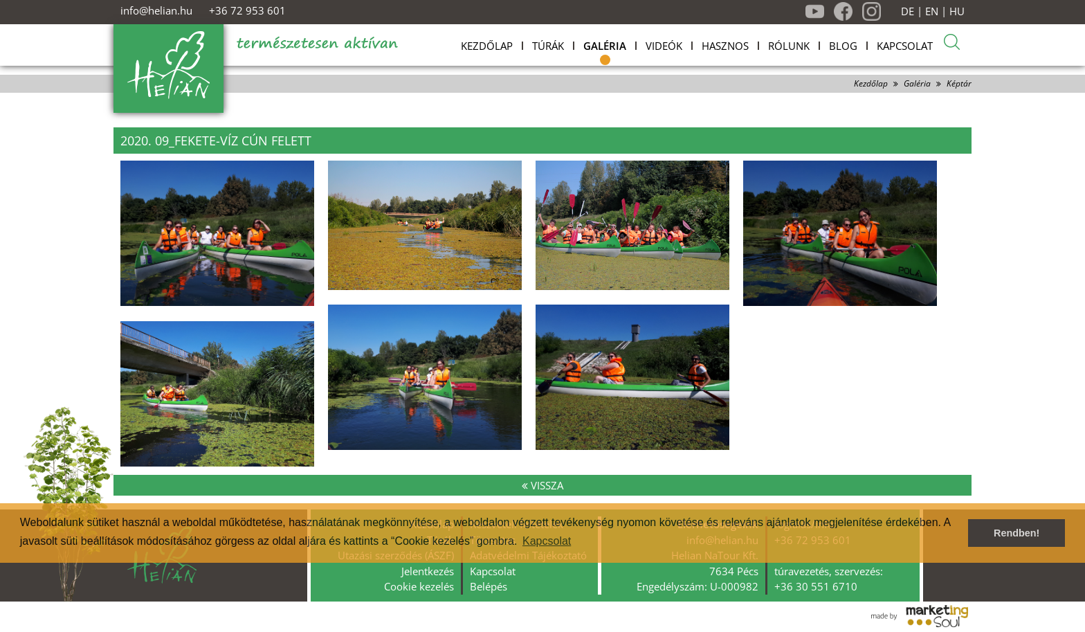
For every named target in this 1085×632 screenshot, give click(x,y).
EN (931, 11)
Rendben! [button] (1016, 533)
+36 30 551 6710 (815, 586)
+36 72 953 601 (247, 10)
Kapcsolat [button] (546, 541)
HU (957, 11)
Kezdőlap (871, 83)
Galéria (917, 83)
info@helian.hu (156, 10)
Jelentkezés (427, 571)
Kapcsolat (493, 571)
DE (907, 11)
